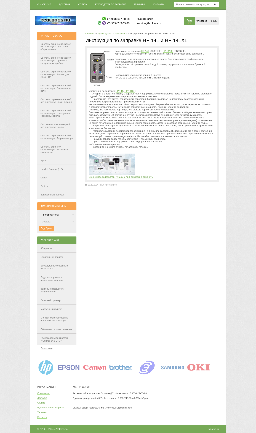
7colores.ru (213, 429)
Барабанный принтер (52, 257)
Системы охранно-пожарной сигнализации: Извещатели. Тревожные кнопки (56, 113)
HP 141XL (168, 51)
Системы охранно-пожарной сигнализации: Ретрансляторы (57, 137)
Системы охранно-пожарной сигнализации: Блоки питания (56, 100)
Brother (44, 186)
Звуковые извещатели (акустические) (52, 290)
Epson (44, 160)
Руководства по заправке (110, 4)
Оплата (82, 4)
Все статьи (46, 348)
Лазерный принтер (50, 300)
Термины (139, 4)
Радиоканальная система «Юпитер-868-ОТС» (54, 339)
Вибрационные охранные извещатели (54, 267)
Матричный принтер (51, 309)
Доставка (64, 4)
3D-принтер (47, 248)
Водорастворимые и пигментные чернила (52, 278)
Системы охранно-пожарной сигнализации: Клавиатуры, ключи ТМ (56, 74)
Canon (44, 177)
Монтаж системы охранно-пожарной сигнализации (55, 319)
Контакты (158, 4)
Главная (89, 33)
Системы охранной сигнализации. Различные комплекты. (54, 149)
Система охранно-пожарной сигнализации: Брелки (56, 125)
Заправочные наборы (52, 194)
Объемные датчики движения (56, 329)
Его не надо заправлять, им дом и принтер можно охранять (121, 177)
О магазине (44, 4)
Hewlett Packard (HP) (52, 169)
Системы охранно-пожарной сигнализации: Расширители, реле (56, 88)
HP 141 (145, 51)
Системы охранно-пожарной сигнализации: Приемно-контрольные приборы (56, 60)
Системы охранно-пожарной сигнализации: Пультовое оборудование (56, 47)
